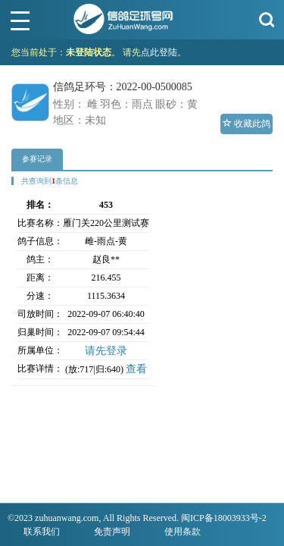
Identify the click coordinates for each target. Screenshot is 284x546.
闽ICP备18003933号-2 (224, 518)
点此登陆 (159, 52)
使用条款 (182, 531)
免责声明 (112, 531)
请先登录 (106, 350)
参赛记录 (37, 159)
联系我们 (41, 531)
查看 (136, 369)
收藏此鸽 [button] (246, 123)
